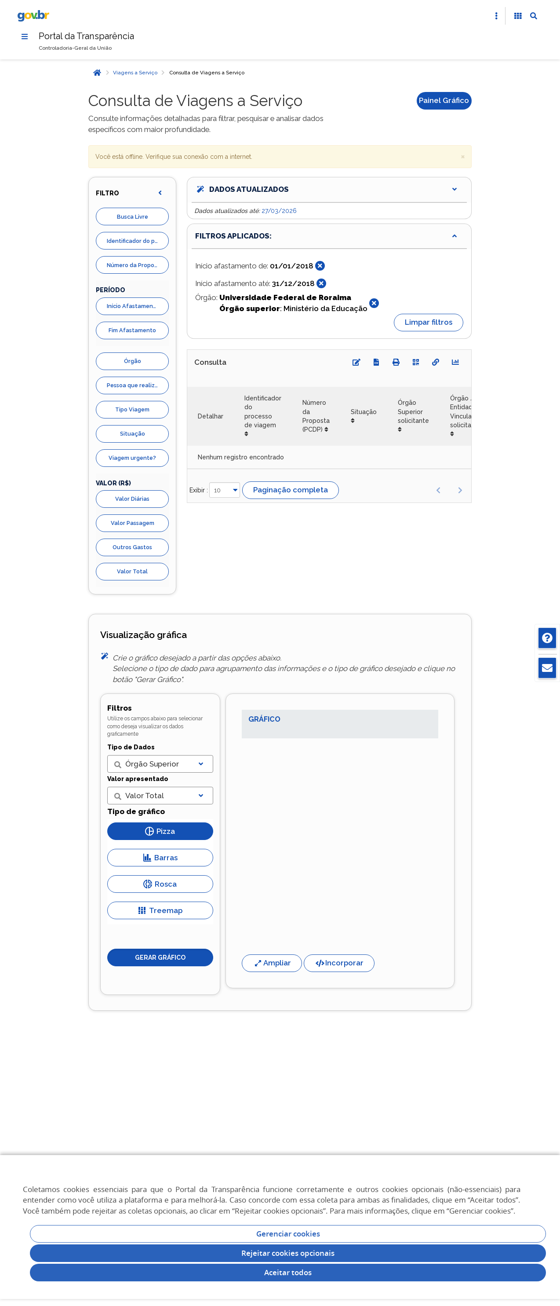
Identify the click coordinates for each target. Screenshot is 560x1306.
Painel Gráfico (444, 100)
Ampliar (272, 962)
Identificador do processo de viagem (138, 241)
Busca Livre (132, 216)
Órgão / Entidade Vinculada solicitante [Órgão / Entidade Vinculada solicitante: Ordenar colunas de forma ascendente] (465, 412)
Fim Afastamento (132, 330)
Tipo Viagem (132, 409)
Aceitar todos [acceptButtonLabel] (288, 1272)
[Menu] (25, 36)
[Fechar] (320, 266)
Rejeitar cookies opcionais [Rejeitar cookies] (288, 1253)
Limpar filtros (428, 322)
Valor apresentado (137, 778)
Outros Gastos (132, 547)
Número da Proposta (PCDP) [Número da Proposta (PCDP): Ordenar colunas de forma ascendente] (316, 416)
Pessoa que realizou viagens (138, 385)
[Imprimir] (396, 362)
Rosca (160, 884)
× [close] (463, 156)
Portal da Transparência (86, 36)
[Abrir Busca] (533, 16)
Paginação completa (290, 489)
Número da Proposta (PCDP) (138, 265)
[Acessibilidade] (518, 16)
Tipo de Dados (131, 747)
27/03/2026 (279, 210)
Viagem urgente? (132, 458)
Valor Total (132, 571)
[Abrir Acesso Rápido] (496, 16)
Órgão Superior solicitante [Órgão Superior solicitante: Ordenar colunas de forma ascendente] (413, 411)
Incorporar (339, 962)
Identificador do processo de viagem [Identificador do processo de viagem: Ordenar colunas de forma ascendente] (262, 412)
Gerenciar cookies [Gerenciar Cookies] (288, 1234)
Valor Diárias (132, 498)
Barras (160, 857)
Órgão (132, 361)
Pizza (160, 831)
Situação (132, 433)
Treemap (160, 910)
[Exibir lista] (200, 764)
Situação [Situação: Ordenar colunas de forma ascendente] (364, 411)
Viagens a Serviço (135, 73)
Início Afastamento (133, 306)
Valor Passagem (132, 523)
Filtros (119, 708)
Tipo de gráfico (136, 811)
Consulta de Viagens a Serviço (206, 73)
